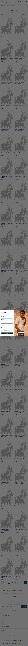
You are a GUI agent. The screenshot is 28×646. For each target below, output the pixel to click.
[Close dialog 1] (27, 310)
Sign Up (7, 333)
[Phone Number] (8, 327)
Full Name (2, 316)
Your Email (2, 319)
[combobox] (2, 327)
